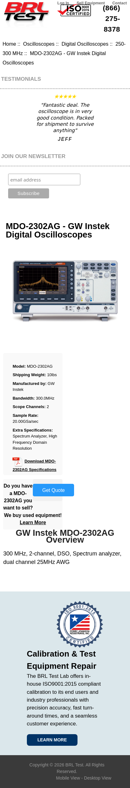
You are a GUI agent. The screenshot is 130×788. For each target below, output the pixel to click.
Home (9, 44)
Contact (119, 3)
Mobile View (68, 777)
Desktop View (97, 777)
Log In (63, 3)
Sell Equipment (91, 3)
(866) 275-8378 (111, 18)
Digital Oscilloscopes (85, 44)
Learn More (33, 522)
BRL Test (74, 764)
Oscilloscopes (38, 44)
